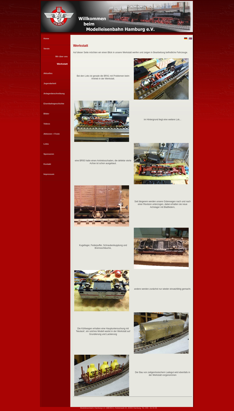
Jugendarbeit (50, 83)
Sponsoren (49, 154)
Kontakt (47, 164)
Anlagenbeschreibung (54, 93)
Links (46, 144)
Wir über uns (61, 56)
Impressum (49, 174)
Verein (47, 48)
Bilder (46, 114)
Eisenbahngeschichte (54, 103)
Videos (47, 124)
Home (46, 38)
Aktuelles (48, 73)
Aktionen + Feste (52, 134)
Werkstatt (62, 64)
